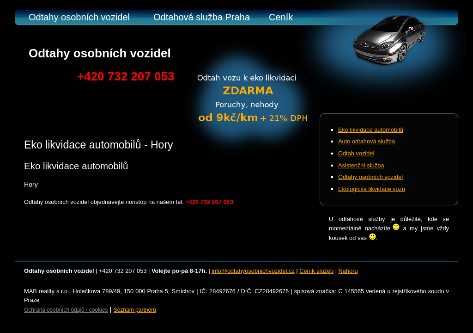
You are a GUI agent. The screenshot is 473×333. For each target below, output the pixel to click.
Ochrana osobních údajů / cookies (66, 310)
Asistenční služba (361, 165)
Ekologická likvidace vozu (371, 188)
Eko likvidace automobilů (370, 129)
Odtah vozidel (356, 153)
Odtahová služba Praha (201, 17)
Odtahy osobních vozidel (79, 17)
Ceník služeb (316, 270)
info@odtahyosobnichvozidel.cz (253, 270)
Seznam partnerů (135, 310)
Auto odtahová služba (366, 141)
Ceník (281, 17)
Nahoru (348, 270)
